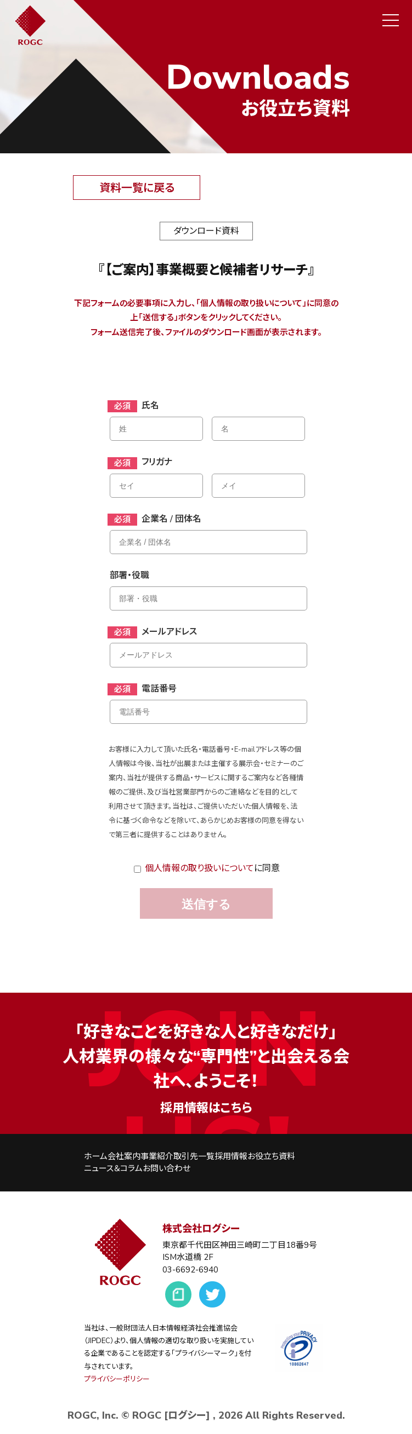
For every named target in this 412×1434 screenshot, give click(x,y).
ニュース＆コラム (113, 1168)
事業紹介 (156, 1156)
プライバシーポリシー (117, 1379)
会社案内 (124, 1156)
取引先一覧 (194, 1156)
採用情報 (231, 1156)
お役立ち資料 (271, 1156)
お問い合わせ (166, 1168)
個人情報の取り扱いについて (199, 868)
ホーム (96, 1156)
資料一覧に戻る (136, 188)
